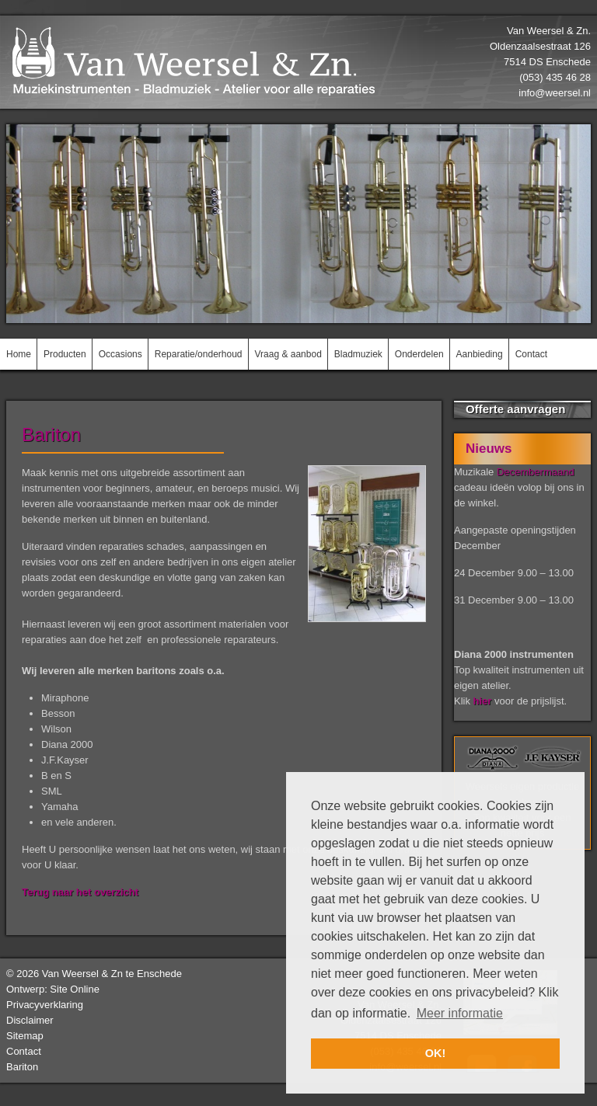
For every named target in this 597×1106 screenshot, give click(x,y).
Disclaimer (30, 1020)
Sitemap (25, 1036)
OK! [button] (435, 1053)
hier (482, 701)
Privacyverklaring (44, 1004)
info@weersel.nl (554, 93)
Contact (23, 1051)
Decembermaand (535, 472)
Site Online (75, 989)
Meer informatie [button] (460, 1013)
